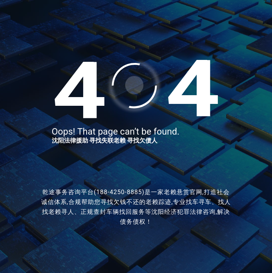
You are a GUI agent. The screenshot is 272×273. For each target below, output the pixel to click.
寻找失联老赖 (107, 140)
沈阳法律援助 (70, 140)
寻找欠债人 (142, 140)
